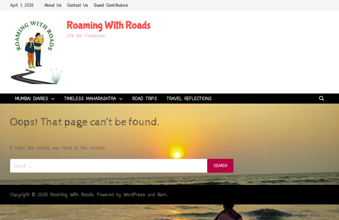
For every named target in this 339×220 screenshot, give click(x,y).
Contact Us (77, 5)
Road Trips (144, 98)
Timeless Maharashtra (90, 98)
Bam (161, 194)
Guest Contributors (111, 5)
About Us (52, 5)
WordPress (134, 194)
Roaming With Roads (108, 25)
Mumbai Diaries (31, 98)
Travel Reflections (189, 98)
